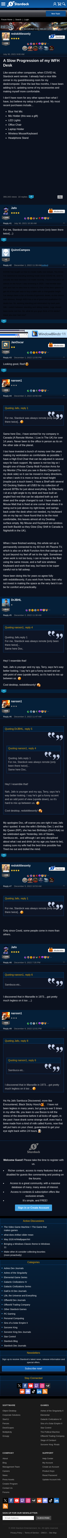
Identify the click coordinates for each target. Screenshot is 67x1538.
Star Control (46, 1428)
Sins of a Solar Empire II (51, 1423)
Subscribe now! (33, 1368)
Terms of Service (32, 1533)
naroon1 (16, 380)
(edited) (44, 265)
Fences (6, 1423)
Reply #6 (7, 716)
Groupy (6, 1436)
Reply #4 (7, 396)
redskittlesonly (21, 33)
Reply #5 (7, 615)
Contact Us (7, 1488)
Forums (6, 1492)
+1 (6, 259)
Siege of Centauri (48, 1440)
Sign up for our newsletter (20, 1513)
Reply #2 (7, 265)
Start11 (6, 1419)
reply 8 (24, 1041)
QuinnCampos (20, 250)
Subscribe (43, 1518)
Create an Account (50, 1467)
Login (26, 20)
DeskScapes (8, 1428)
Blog (5, 1463)
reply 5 (28, 729)
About (5, 1458)
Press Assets (8, 1479)
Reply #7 (7, 886)
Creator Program (10, 1484)
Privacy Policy (16, 1533)
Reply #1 (7, 223)
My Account (47, 1463)
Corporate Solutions (11, 1415)
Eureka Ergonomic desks (38, 295)
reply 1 (24, 408)
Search (18, 20)
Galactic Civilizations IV (51, 1419)
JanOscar (17, 342)
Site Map (52, 1533)
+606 (6, 390)
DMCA (44, 1533)
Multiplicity (7, 1432)
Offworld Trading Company (52, 1436)
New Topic (55, 14)
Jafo (14, 208)
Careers (6, 1471)
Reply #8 (7, 962)
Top (64, 223)
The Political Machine (50, 1432)
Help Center (47, 1458)
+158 (6, 43)
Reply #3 (7, 357)
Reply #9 (7, 1028)
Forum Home (6, 20)
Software (9, 1405)
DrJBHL (16, 599)
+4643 (6, 609)
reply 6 (29, 974)
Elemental (45, 1415)
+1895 (6, 217)
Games (45, 1405)
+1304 (6, 352)
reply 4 (29, 627)
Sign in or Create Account (33, 1207)
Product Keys (48, 1471)
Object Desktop (9, 1411)
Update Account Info (51, 1479)
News (5, 1475)
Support (47, 1453)
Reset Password (49, 1475)
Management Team (11, 1467)
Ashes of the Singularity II (52, 1411)
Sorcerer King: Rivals (50, 1444)
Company (8, 1453)
